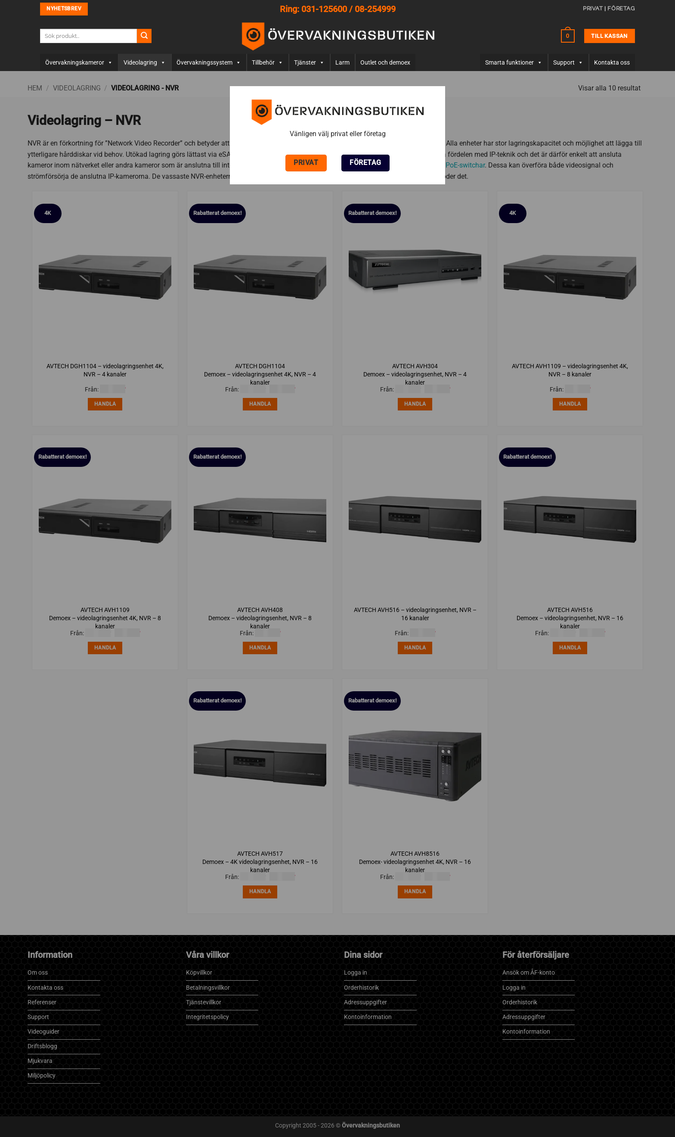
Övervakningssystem (208, 62)
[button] (568, 36)
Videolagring (145, 62)
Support (568, 62)
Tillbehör (267, 62)
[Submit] (144, 36)
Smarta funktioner (513, 62)
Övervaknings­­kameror (79, 62)
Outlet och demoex (385, 62)
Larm (342, 62)
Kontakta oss (612, 62)
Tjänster (309, 62)
